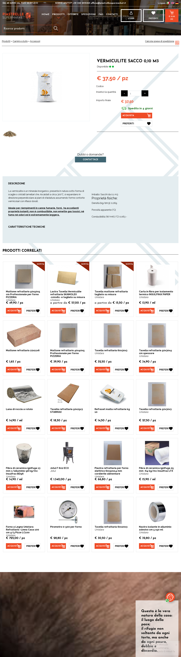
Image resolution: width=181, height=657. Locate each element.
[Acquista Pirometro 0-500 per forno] (58, 546)
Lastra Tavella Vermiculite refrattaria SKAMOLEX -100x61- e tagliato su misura (67, 294)
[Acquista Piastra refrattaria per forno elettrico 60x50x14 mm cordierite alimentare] (102, 487)
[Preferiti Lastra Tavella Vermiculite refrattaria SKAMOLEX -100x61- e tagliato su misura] (77, 311)
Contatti (112, 14)
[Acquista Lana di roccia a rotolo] (13, 428)
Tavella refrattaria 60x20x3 (111, 526)
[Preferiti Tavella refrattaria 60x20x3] (121, 546)
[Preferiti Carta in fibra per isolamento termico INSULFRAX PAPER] (165, 311)
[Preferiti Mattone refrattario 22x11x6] (32, 370)
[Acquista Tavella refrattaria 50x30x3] (147, 428)
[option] (10, 134)
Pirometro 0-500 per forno (66, 526)
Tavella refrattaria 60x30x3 (111, 350)
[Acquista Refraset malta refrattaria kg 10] (102, 428)
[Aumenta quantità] (145, 93)
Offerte (73, 14)
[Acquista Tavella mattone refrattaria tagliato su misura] (102, 311)
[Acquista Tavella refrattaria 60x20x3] (102, 546)
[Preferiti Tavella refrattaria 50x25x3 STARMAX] (77, 428)
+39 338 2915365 (81, 3)
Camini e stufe (20, 41)
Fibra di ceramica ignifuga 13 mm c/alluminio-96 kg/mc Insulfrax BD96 (23, 471)
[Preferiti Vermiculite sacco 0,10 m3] (136, 124)
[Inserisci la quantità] (134, 93)
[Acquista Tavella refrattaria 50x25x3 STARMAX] (58, 428)
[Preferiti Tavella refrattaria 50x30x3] (165, 428)
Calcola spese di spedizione (159, 41)
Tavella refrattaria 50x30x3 (155, 409)
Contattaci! (90, 159)
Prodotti (58, 14)
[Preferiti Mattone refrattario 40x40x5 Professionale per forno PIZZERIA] (77, 370)
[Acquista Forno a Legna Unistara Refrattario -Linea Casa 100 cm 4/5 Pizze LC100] (13, 546)
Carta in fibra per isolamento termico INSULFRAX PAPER (156, 293)
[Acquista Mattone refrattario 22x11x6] (13, 369)
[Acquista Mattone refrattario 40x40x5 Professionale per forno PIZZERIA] (58, 369)
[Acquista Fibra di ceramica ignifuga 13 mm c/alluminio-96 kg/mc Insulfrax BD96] (13, 487)
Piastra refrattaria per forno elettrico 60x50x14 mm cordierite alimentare (111, 471)
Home (45, 14)
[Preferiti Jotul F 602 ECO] (77, 487)
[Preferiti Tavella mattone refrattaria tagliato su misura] (121, 311)
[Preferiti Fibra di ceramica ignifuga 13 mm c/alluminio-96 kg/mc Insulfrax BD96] (32, 487)
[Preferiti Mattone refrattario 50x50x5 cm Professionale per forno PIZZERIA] (32, 311)
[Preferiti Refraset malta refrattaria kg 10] (121, 428)
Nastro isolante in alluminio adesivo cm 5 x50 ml (155, 528)
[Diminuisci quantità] (124, 93)
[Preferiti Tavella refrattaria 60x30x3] (121, 370)
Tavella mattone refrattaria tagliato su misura (111, 293)
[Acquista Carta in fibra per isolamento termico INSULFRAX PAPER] (147, 311)
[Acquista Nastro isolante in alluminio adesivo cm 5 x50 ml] (147, 546)
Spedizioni (88, 14)
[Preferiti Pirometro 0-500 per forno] (77, 546)
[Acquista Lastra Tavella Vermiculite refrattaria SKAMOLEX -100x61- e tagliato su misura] (58, 311)
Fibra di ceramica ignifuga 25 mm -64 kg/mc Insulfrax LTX (156, 469)
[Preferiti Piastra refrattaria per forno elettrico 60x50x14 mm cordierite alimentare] (121, 487)
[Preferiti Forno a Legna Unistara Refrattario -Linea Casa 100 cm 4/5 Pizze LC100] (32, 546)
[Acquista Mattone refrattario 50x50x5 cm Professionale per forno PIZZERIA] (13, 311)
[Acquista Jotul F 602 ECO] (58, 487)
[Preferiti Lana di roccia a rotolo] (32, 428)
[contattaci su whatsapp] (170, 597)
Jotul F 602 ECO (59, 468)
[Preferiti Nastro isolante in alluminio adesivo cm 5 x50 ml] (165, 546)
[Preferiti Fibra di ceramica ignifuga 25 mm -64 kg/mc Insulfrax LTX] (165, 487)
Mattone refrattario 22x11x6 (23, 350)
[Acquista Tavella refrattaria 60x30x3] (102, 369)
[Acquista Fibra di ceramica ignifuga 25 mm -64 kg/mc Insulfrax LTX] (147, 487)
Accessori (35, 41)
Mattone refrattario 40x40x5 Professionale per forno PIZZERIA (67, 353)
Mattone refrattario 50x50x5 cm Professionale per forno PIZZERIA (23, 294)
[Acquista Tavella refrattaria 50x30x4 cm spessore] (147, 369)
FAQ (101, 14)
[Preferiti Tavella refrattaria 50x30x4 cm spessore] (165, 370)
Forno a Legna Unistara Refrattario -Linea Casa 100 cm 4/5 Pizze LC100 (22, 529)
